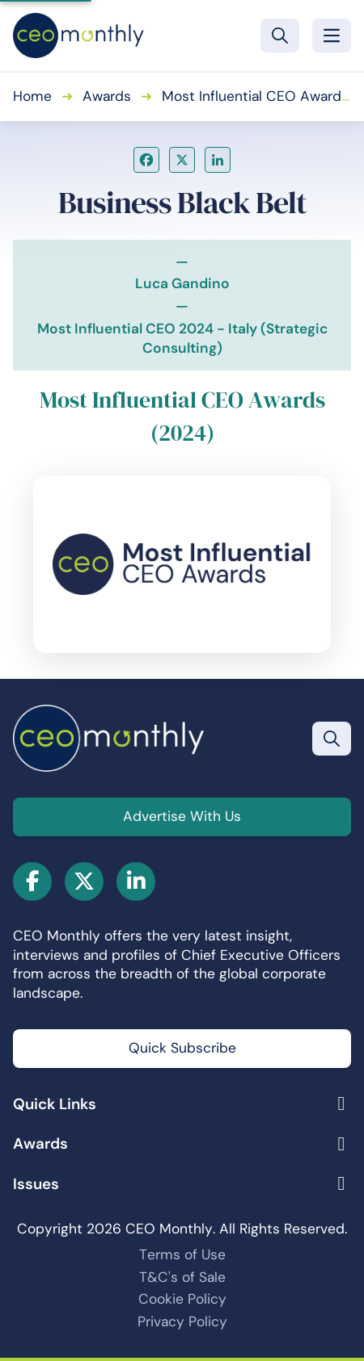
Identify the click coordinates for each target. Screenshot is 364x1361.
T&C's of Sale (182, 1277)
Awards (107, 96)
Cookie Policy (182, 1299)
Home (32, 96)
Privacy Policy (182, 1321)
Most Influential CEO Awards (255, 96)
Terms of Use (182, 1254)
